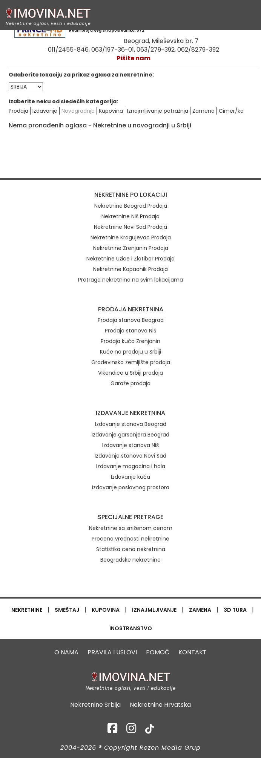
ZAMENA (200, 610)
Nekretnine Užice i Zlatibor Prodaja (130, 258)
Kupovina (111, 111)
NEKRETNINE (26, 610)
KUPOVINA (106, 610)
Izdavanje (44, 111)
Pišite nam (133, 58)
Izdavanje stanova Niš (130, 445)
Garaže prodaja (130, 383)
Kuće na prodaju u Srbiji (130, 351)
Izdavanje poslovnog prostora (130, 487)
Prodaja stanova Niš (130, 330)
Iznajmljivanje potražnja (157, 111)
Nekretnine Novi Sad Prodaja (130, 227)
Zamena (203, 111)
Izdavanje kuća (130, 477)
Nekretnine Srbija (95, 705)
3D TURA (235, 610)
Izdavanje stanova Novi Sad (130, 455)
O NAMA (66, 652)
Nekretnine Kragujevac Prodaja (131, 237)
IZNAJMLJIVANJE (154, 610)
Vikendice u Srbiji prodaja (130, 373)
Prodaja (18, 111)
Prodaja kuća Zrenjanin (130, 341)
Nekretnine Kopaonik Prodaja (130, 269)
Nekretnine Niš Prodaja (130, 216)
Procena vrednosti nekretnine (130, 538)
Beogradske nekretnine (130, 560)
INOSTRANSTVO (130, 628)
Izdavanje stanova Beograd (130, 424)
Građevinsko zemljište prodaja (130, 362)
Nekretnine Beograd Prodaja (130, 206)
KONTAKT (192, 652)
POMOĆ (157, 652)
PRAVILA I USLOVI (112, 652)
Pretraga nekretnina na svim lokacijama (130, 279)
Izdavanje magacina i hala (130, 466)
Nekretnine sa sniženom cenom (130, 528)
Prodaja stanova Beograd (131, 320)
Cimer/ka (231, 111)
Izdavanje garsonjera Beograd (130, 434)
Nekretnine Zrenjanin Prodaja (130, 248)
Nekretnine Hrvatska (160, 705)
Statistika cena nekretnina (130, 549)
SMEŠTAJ (67, 610)
